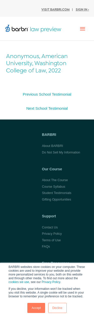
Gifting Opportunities (56, 199)
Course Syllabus (53, 186)
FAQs (46, 246)
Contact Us (50, 227)
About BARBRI (52, 146)
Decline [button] (57, 308)
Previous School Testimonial (47, 94)
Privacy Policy (51, 282)
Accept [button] (36, 308)
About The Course (55, 180)
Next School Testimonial (47, 108)
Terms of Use (51, 240)
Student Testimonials (56, 193)
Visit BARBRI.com (55, 9)
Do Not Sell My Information (61, 152)
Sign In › (82, 9)
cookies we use (19, 282)
